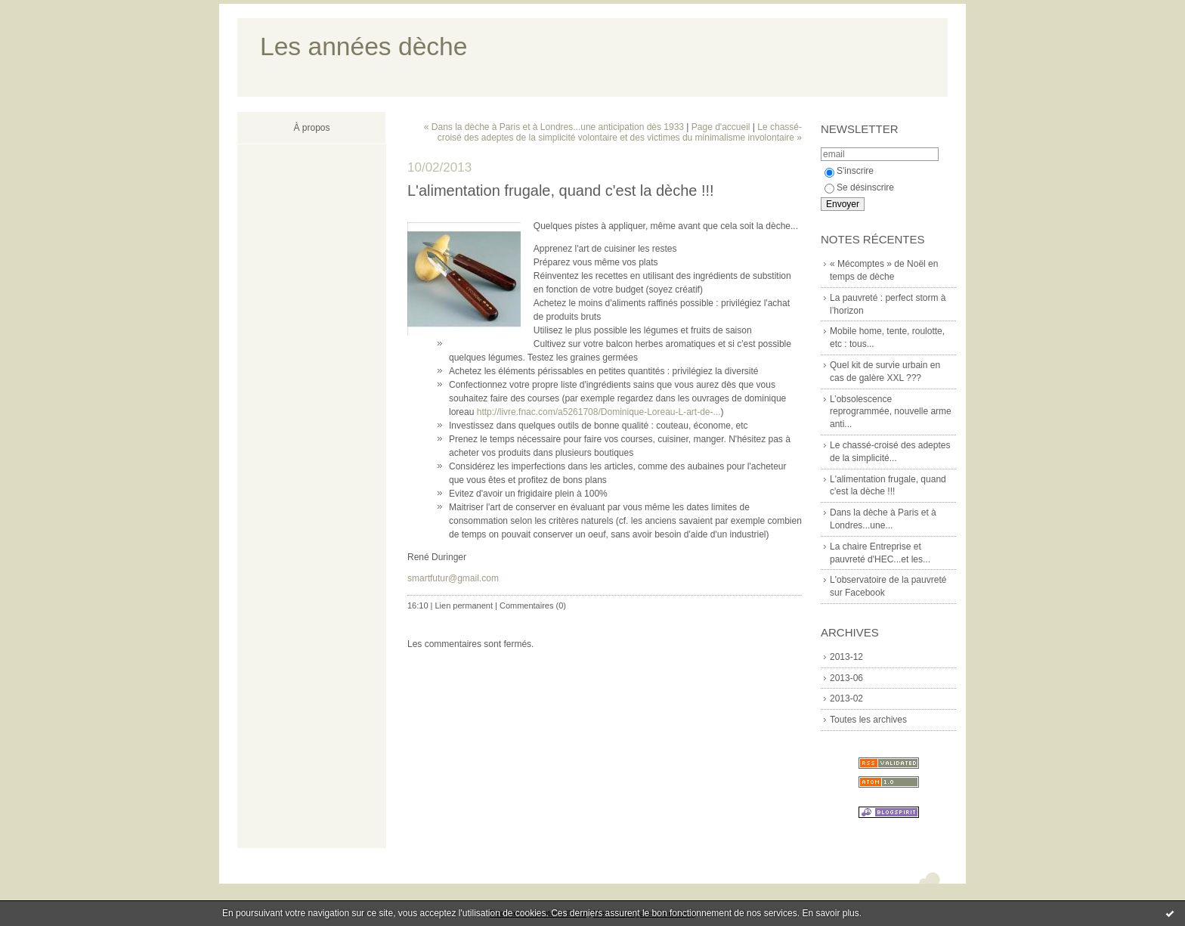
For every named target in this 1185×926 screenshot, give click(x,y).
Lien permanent (464, 605)
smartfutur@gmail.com (453, 578)
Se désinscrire (859, 187)
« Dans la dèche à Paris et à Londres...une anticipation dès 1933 (554, 127)
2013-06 (846, 678)
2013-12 (846, 657)
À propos (311, 127)
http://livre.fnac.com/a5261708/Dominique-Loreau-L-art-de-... (599, 412)
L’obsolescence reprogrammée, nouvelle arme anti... (890, 412)
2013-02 (846, 698)
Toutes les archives (868, 719)
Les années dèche (363, 46)
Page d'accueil (721, 127)
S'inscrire (849, 171)
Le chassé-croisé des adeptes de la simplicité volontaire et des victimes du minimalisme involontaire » (620, 132)
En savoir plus (830, 913)
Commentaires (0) (533, 605)
